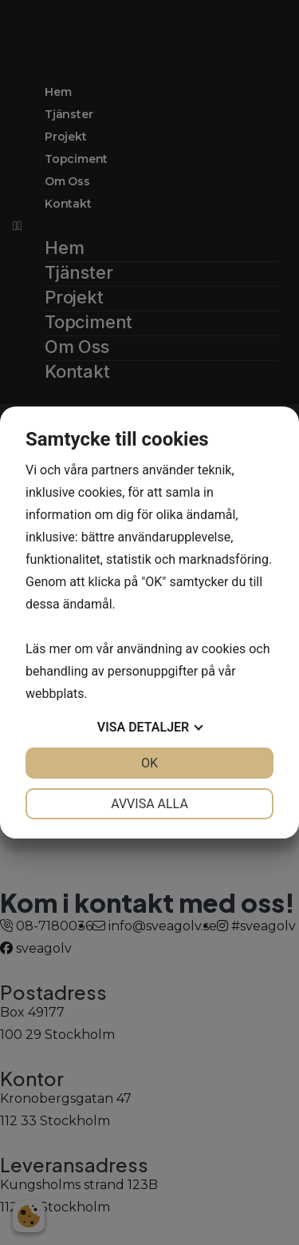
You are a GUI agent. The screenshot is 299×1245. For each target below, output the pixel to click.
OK (149, 763)
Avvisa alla (149, 803)
